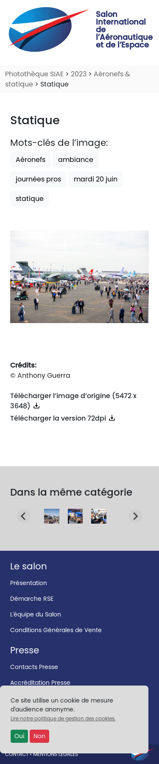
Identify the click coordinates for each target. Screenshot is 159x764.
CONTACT (16, 754)
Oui (19, 736)
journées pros (38, 179)
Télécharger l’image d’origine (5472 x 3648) (73, 401)
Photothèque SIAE (34, 74)
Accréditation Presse (40, 682)
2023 (78, 74)
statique (30, 199)
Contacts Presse (34, 667)
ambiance (75, 160)
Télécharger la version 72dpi (63, 418)
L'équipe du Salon (35, 614)
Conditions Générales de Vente (56, 630)
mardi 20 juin (95, 179)
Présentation (28, 583)
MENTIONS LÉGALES (55, 754)
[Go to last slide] (24, 516)
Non (39, 736)
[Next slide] (135, 516)
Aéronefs (30, 160)
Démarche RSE (31, 598)
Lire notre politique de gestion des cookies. (63, 718)
